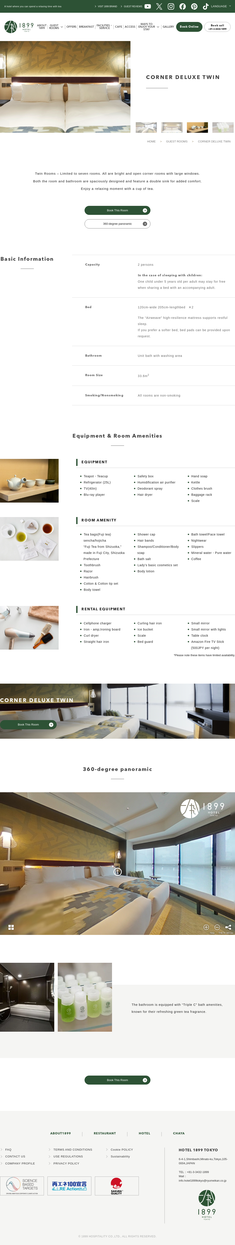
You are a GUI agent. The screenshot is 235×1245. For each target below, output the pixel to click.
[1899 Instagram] (171, 6)
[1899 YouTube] (148, 6)
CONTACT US (15, 1156)
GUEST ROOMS (54, 27)
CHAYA (179, 1133)
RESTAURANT (105, 1133)
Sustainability (120, 1156)
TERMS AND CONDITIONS (72, 1149)
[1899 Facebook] (182, 6)
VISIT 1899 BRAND (107, 6)
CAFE (118, 27)
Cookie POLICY (122, 1149)
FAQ (8, 1149)
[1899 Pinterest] (194, 6)
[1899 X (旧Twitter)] (159, 6)
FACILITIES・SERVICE (104, 27)
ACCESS (130, 27)
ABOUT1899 (60, 1133)
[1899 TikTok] (206, 6)
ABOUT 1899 (42, 27)
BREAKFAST (86, 27)
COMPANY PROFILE (20, 1163)
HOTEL (144, 1133)
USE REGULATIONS (68, 1156)
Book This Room (117, 210)
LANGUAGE (219, 6)
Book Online (189, 26)
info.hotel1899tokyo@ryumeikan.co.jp (202, 1180)
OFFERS (71, 27)
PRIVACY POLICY (66, 1163)
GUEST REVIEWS (133, 6)
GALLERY (168, 27)
